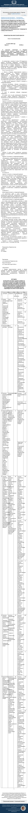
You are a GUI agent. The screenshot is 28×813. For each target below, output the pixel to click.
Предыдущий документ (8, 801)
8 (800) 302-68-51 (15, 13)
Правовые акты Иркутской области (8, 17)
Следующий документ (20, 801)
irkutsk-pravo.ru (14, 811)
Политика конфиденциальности (14, 810)
